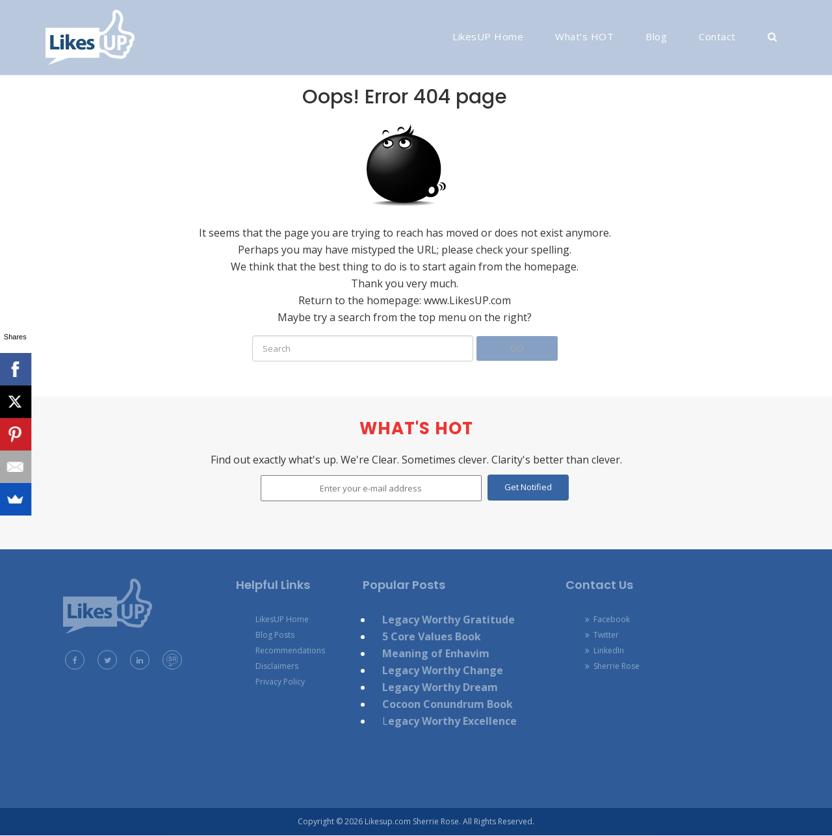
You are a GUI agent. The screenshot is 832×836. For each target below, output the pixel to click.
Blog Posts (274, 634)
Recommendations (290, 650)
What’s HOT (584, 36)
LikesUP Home (487, 36)
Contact (717, 36)
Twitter (602, 634)
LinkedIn (604, 650)
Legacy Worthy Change (442, 670)
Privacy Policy (280, 681)
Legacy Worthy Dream (440, 687)
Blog (656, 36)
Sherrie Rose (612, 666)
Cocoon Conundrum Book (447, 704)
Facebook (607, 619)
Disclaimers (276, 666)
